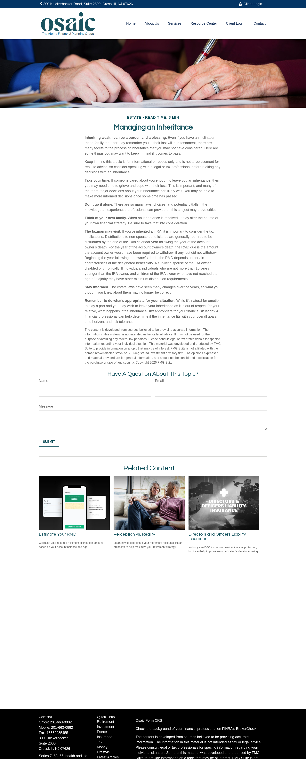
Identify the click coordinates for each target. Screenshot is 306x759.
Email (159, 381)
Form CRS (154, 720)
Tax (99, 742)
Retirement (105, 722)
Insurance (104, 737)
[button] (131, 23)
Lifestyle (103, 752)
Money (102, 747)
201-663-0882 (61, 722)
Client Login (250, 4)
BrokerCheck (246, 729)
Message (46, 406)
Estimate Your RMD (57, 534)
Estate (102, 732)
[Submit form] (49, 442)
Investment (105, 727)
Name (43, 381)
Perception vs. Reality (134, 534)
